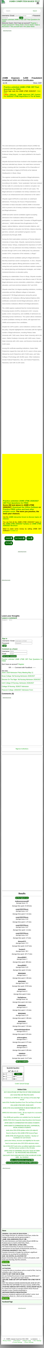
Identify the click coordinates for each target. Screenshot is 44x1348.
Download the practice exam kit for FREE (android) (22, 1166)
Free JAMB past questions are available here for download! (22, 1121)
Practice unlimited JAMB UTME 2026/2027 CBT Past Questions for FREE (21, 502)
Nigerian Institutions (22, 752)
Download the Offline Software (26, 507)
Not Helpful (19, 538)
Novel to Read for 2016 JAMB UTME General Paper (22, 1136)
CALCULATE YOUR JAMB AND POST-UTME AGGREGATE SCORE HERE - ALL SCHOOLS (22, 1160)
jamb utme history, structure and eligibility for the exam (22, 1144)
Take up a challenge (22, 1065)
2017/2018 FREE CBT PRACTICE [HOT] (22, 1098)
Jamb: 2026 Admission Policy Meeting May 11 (17, 676)
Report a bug (27, 1344)
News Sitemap (29, 1345)
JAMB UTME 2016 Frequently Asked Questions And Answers (22, 1123)
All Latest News (29, 26)
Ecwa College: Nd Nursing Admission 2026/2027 (18, 679)
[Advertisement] (22, 53)
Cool (30, 538)
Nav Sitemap (37, 1344)
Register (34, 23)
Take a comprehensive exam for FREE (22, 1163)
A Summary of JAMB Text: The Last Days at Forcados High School (22, 1102)
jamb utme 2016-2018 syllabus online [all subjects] (22, 1134)
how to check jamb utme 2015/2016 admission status (22, 1147)
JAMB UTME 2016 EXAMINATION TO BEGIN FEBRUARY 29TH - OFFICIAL (22, 1112)
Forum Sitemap (17, 1345)
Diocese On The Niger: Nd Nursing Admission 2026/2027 (21, 683)
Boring (9, 543)
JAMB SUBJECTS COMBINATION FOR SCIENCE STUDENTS (22, 1126)
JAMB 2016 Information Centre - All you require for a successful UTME (22, 1117)
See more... (5, 1265)
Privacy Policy (7, 1344)
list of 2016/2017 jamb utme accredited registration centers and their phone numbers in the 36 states (22, 1150)
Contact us (14, 530)
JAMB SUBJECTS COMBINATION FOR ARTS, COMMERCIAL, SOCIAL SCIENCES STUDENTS (22, 1130)
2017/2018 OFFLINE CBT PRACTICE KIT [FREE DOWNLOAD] (22, 1095)
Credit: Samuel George (22, 1087)
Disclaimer (17, 1344)
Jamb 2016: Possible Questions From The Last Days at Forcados (22, 1106)
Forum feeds (29, 25)
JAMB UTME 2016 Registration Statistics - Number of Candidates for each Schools (22, 1140)
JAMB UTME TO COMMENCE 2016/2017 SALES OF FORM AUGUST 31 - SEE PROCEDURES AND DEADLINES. (22, 1155)
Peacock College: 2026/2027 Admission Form (17, 693)
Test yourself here (16, 26)
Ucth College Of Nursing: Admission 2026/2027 (18, 686)
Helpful (9, 538)
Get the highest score (22, 901)
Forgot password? (8, 25)
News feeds (20, 25)
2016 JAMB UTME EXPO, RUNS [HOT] (22, 1109)
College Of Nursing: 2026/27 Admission (15, 690)
